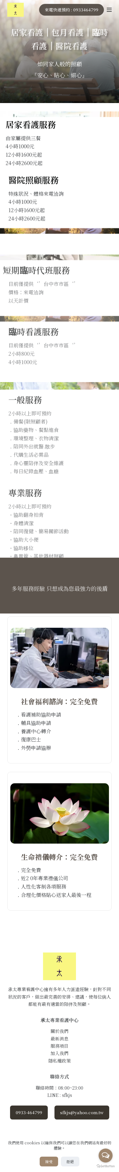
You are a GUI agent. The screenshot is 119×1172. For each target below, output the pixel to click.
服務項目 (59, 1046)
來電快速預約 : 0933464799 (71, 10)
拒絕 (70, 1161)
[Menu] (109, 9)
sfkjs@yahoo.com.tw (82, 1112)
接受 (49, 1161)
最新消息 (59, 1038)
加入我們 (59, 1053)
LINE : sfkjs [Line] (59, 1095)
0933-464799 (29, 1112)
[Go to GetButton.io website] (106, 1166)
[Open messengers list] (106, 1156)
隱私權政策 (59, 1061)
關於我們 (59, 1031)
